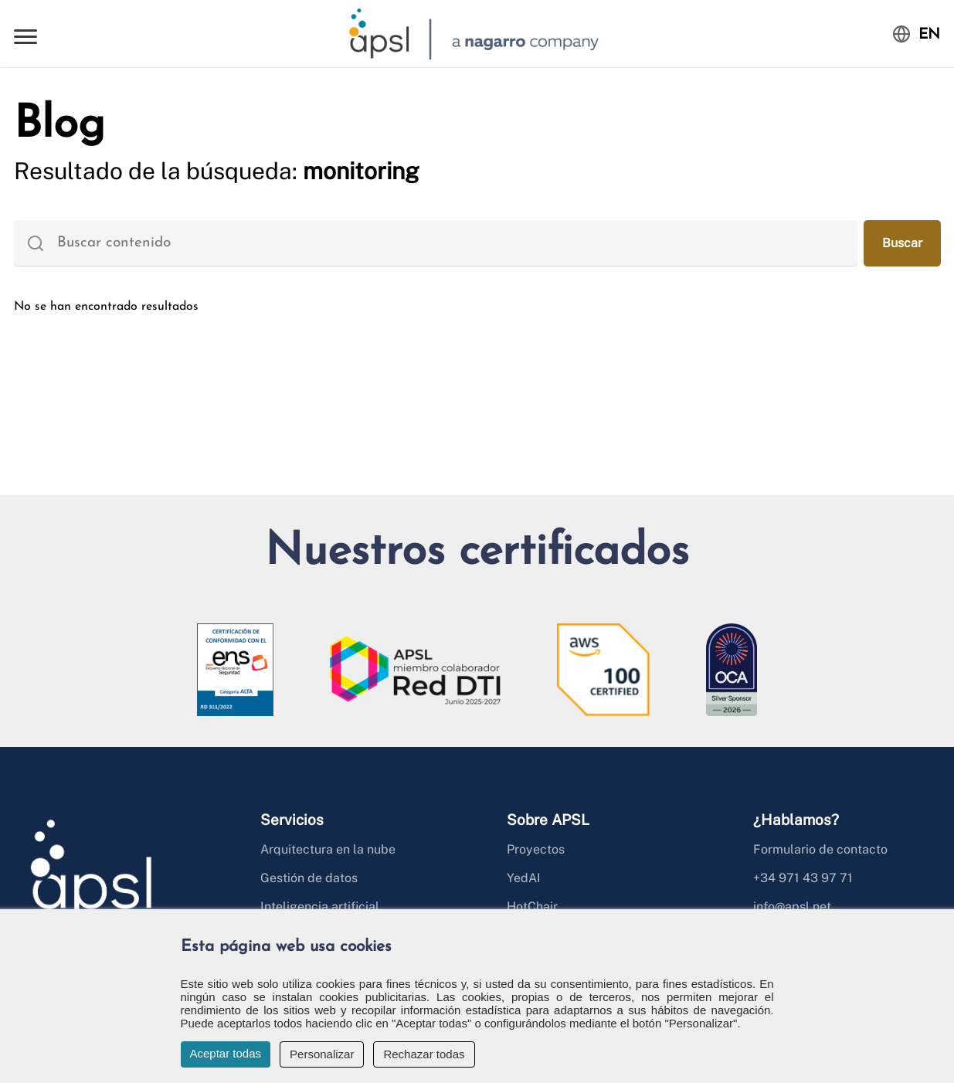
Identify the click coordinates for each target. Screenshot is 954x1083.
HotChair (532, 906)
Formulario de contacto (820, 849)
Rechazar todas (423, 1054)
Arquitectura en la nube (328, 849)
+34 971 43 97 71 (803, 878)
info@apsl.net (792, 906)
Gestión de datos (309, 878)
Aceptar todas (226, 1053)
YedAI (524, 878)
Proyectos (536, 849)
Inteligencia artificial (319, 906)
